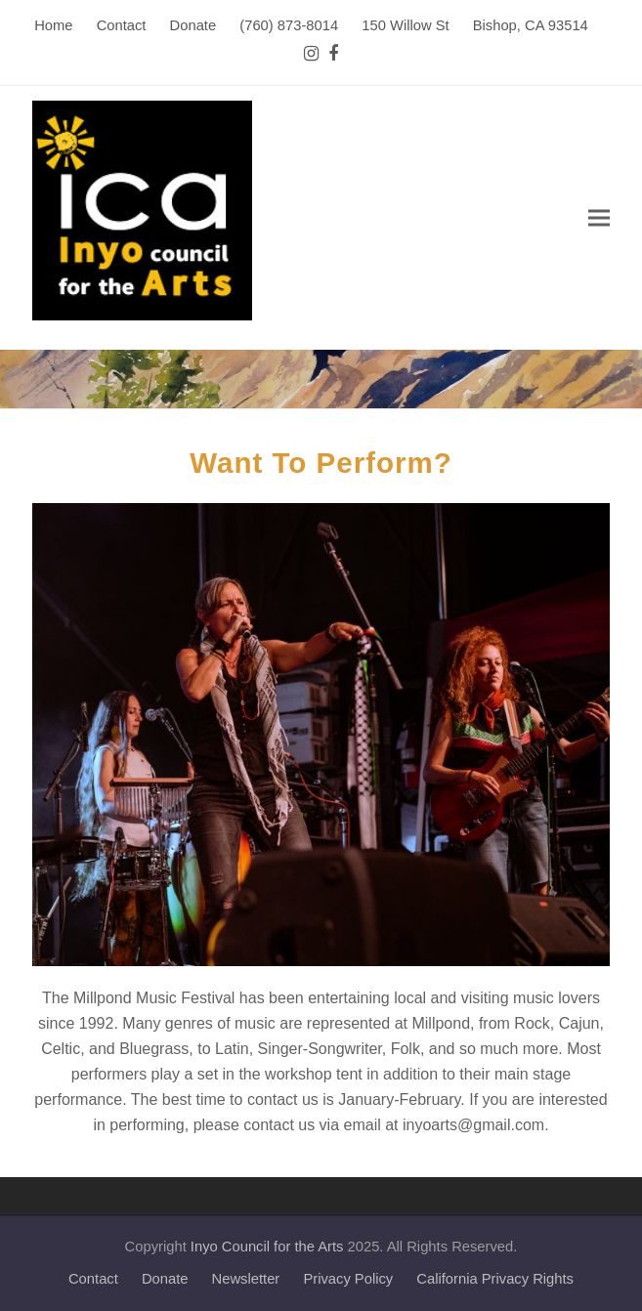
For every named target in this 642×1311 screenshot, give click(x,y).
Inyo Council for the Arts (267, 1246)
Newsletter (246, 1279)
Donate (165, 1279)
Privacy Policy (348, 1279)
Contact (93, 1279)
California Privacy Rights (495, 1279)
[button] (599, 218)
